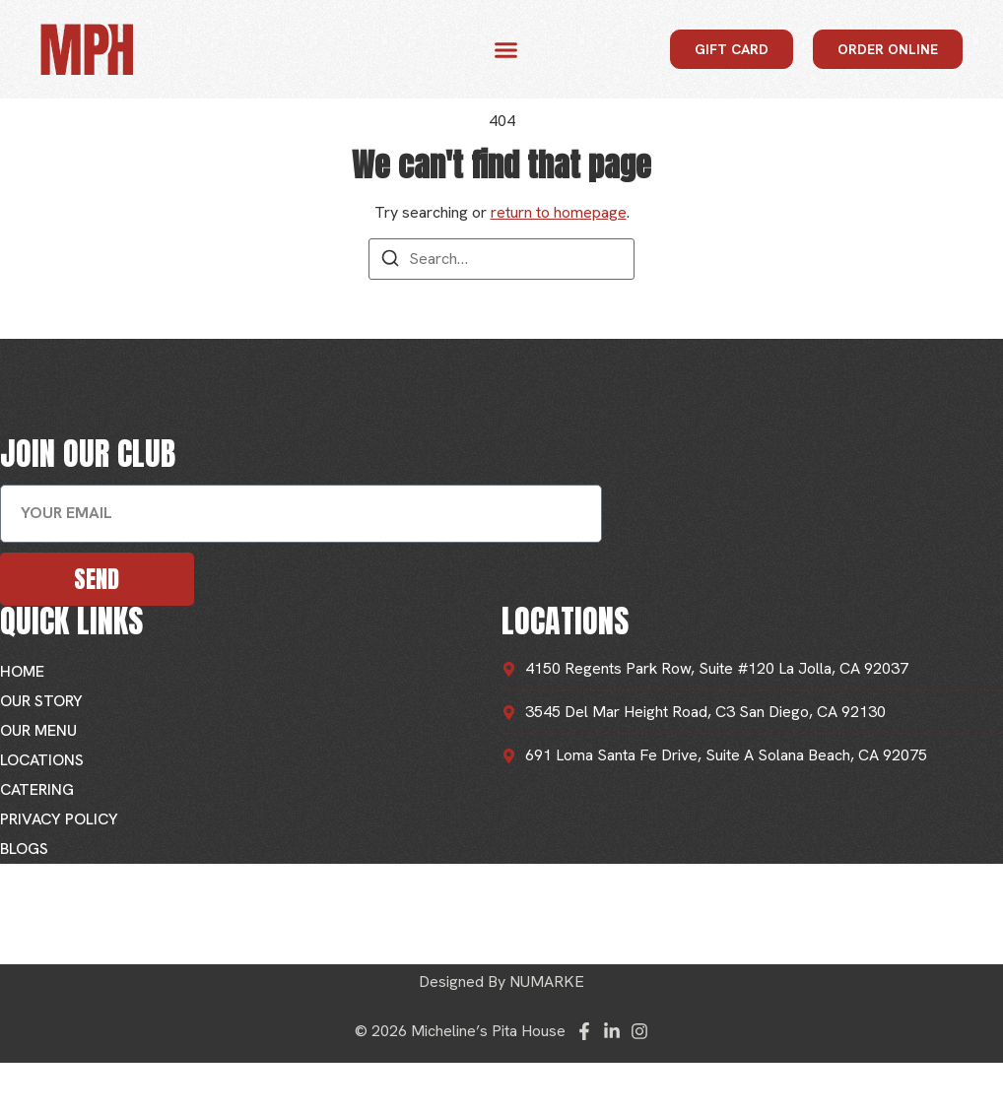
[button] (506, 49)
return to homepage (559, 212)
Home (22, 671)
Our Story (41, 700)
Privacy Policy (59, 819)
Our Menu (38, 730)
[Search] (390, 261)
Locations (42, 760)
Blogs (24, 848)
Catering (37, 789)
